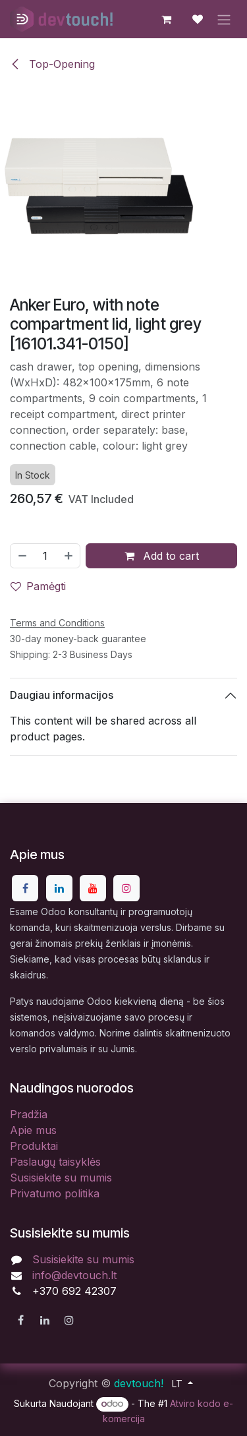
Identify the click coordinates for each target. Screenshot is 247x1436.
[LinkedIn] (59, 888)
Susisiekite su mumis (61, 1177)
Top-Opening (52, 64)
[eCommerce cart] (166, 19)
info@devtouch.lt (74, 1275)
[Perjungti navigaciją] (224, 19)
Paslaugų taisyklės (55, 1161)
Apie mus (33, 1130)
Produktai (34, 1145)
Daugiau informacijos (61, 695)
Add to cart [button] (161, 555)
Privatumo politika (54, 1193)
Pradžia (28, 1114)
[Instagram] (126, 888)
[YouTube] (93, 888)
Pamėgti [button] (38, 585)
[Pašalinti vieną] (22, 555)
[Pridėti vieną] (69, 555)
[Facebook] (25, 888)
